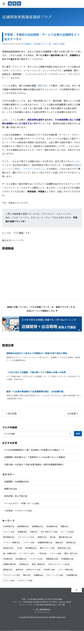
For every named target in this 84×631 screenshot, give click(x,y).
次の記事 (72, 413)
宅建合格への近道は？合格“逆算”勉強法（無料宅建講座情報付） (34, 464)
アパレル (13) (8, 580)
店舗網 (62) (38, 575)
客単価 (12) (24, 564)
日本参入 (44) (49, 569)
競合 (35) (26, 575)
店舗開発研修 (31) (45, 542)
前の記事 (11, 413)
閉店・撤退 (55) (38, 564)
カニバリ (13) (8, 532)
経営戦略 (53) (23, 526)
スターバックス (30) (54, 575)
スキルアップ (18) (25, 580)
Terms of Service (61, 630)
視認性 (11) (42, 537)
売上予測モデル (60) (49, 532)
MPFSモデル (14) (33, 569)
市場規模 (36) (71, 575)
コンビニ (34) (28, 542)
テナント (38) (55, 553)
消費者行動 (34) (9, 564)
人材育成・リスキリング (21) (18, 510)
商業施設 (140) (52, 559)
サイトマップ (43, 612)
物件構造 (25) (30, 548)
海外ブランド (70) (47, 548)
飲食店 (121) (8, 548)
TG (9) (19, 548)
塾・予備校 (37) (9, 553)
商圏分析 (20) (10, 489)
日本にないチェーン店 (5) (58, 564)
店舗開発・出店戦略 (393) (16, 481)
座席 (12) (19, 569)
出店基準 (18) (51, 526)
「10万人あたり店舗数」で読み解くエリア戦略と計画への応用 (36, 372)
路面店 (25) (7, 569)
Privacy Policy (50, 630)
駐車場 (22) (70, 542)
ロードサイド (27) (26, 553)
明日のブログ (14, 240)
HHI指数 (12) (21, 559)
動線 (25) (59, 542)
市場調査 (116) (67, 559)
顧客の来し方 (44, 85)
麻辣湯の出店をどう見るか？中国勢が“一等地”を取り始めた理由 (36, 353)
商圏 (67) (64, 526)
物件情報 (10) (8, 537)
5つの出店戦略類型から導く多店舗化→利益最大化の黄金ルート (34, 450)
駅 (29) (52, 537)
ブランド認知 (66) (65, 569)
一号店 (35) (42, 553)
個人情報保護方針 (43, 610)
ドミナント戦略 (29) (11, 542)
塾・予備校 (53, 44)
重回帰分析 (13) (65, 537)
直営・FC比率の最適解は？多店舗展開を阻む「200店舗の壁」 (35, 391)
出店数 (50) (7, 559)
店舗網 (61, 44)
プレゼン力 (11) (36, 559)
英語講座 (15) (37, 526)
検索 (78, 433)
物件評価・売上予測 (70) (15, 496)
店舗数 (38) (22, 532)
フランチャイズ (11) (26, 537)
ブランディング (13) (11, 575)
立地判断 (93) (8, 526)
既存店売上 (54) (64, 548)
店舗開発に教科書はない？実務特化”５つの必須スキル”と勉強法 (34, 457)
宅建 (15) (33, 532)
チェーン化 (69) (67, 532)
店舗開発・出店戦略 (32, 44)
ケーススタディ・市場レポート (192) (21, 503)
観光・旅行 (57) (70, 553)
